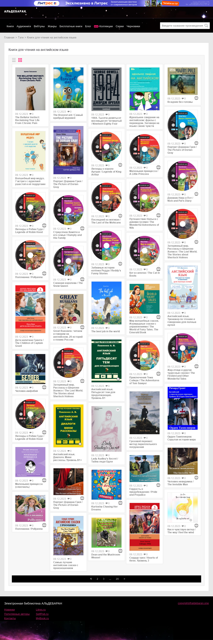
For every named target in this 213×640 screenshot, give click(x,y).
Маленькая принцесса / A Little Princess (143, 172)
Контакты (10, 618)
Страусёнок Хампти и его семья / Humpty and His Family (67, 235)
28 (117, 578)
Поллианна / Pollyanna (29, 277)
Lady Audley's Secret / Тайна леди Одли (104, 460)
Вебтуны (39, 26)
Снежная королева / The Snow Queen (68, 284)
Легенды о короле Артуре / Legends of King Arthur (106, 171)
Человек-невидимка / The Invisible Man (180, 483)
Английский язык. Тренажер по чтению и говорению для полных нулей (181, 320)
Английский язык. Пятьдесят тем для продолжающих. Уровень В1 (103, 394)
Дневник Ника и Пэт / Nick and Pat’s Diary (180, 199)
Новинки (9, 609)
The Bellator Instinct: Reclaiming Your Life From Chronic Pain (27, 120)
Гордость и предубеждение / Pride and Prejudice (143, 492)
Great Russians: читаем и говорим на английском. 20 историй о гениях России (68, 335)
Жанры (52, 26)
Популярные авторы (17, 613)
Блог (88, 26)
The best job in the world (105, 331)
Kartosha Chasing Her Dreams (104, 508)
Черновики (133, 26)
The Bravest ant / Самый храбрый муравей (68, 116)
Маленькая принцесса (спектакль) (29, 485)
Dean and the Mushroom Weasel (105, 556)
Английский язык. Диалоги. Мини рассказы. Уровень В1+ (67, 457)
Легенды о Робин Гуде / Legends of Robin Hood (29, 231)
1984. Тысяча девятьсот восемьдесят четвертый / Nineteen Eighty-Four (106, 120)
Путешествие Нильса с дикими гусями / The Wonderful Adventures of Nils (144, 223)
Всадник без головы (180, 102)
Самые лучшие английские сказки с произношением (65, 565)
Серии (120, 26)
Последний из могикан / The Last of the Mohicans (106, 221)
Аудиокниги (24, 26)
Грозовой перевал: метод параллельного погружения (143, 444)
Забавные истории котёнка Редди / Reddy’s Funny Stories (106, 270)
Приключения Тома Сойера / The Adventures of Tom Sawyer (144, 380)
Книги (10, 26)
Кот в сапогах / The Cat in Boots (144, 274)
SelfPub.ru (42, 613)
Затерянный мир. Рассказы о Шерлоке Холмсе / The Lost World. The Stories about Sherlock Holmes (68, 390)
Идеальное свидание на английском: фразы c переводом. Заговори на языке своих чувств (144, 122)
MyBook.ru (42, 618)
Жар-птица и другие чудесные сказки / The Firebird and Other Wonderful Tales (181, 374)
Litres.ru (41, 609)
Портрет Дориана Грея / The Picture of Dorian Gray (67, 184)
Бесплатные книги (70, 26)
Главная (9, 37)
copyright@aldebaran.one (193, 603)
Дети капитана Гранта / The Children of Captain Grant (29, 343)
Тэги (21, 37)
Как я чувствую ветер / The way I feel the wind (181, 531)
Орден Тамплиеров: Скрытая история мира (181, 438)
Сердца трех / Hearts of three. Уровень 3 (143, 559)
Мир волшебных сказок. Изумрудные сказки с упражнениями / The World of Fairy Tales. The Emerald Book (144, 326)
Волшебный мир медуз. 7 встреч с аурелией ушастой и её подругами (30, 181)
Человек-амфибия (26, 391)
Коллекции (106, 26)
